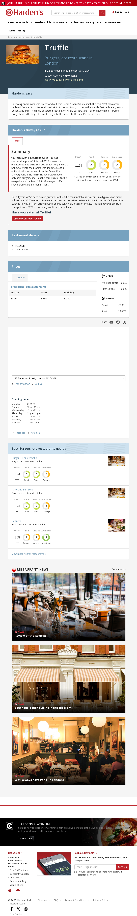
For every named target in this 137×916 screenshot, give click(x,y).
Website (37, 384)
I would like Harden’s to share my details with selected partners (98, 873)
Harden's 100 (76, 22)
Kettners (16, 521)
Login (117, 12)
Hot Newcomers (112, 22)
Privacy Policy (100, 900)
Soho (33, 37)
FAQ (55, 900)
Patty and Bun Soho (23, 489)
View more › (119, 569)
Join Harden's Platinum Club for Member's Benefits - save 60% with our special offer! (69, 3)
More (21, 30)
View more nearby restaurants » (29, 553)
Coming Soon (93, 22)
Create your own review (27, 218)
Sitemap (42, 900)
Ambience (117, 157)
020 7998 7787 (21, 384)
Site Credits (16, 914)
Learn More (26, 838)
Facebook (18, 433)
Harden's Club (43, 22)
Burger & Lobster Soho (24, 458)
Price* (78, 157)
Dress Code (18, 246)
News (12, 30)
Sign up (122, 866)
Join (126, 12)
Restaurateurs (17, 903)
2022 (17, 141)
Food (91, 157)
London (25, 37)
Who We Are (60, 22)
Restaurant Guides (20, 22)
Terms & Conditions (76, 900)
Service (104, 157)
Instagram (33, 433)
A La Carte (20, 277)
